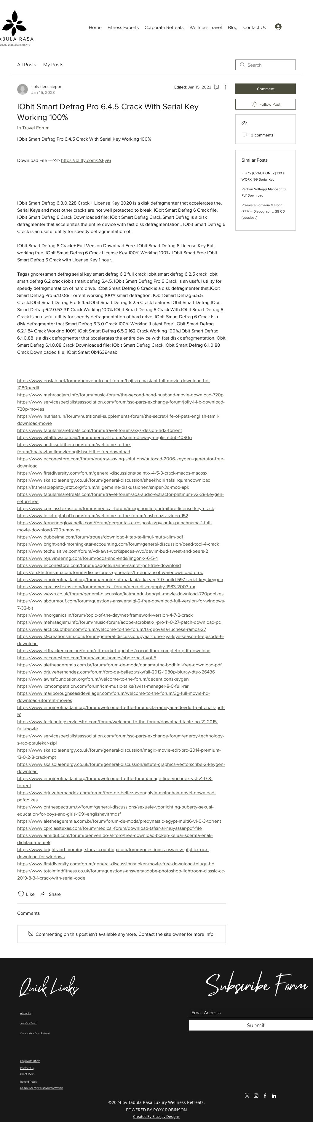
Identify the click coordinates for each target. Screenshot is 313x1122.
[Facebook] (265, 1096)
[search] (265, 65)
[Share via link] (50, 894)
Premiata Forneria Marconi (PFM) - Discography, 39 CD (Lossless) (263, 211)
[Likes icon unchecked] (21, 894)
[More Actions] (222, 87)
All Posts (26, 64)
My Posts (53, 64)
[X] (247, 1096)
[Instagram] (256, 1096)
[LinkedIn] (274, 1096)
